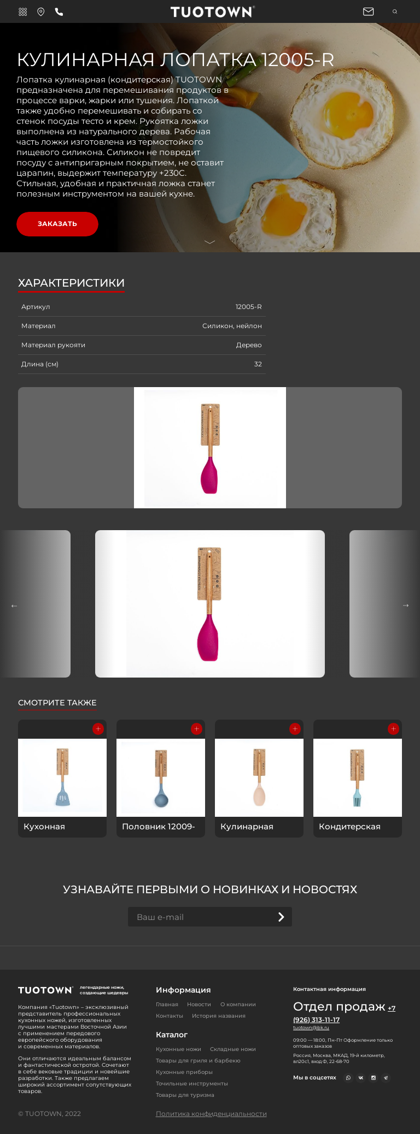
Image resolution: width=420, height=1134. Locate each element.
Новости (199, 1004)
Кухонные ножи (178, 1049)
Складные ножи (233, 1049)
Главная (167, 1004)
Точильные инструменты (192, 1083)
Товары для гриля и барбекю (198, 1060)
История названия (219, 1015)
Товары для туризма (185, 1095)
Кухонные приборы (184, 1072)
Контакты (169, 1015)
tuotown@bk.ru (311, 1027)
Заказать (57, 223)
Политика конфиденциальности (211, 1113)
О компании (238, 1004)
